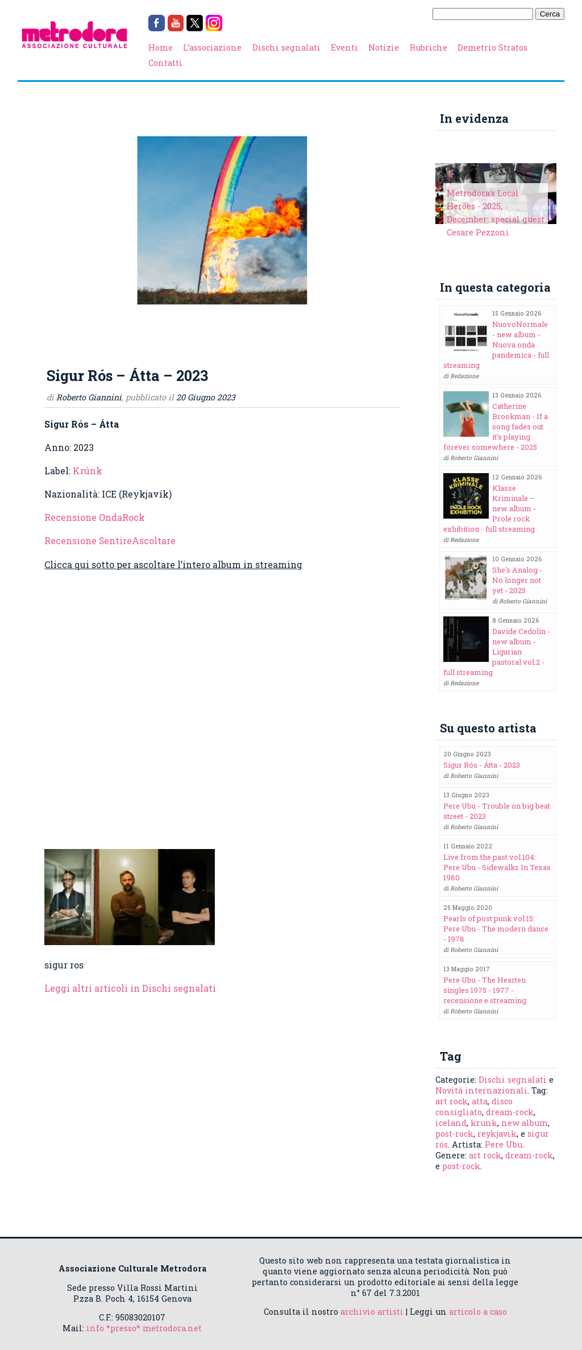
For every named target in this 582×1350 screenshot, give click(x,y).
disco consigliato (474, 1106)
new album (524, 1122)
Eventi (344, 47)
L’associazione (212, 47)
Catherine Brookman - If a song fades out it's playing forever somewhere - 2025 (495, 426)
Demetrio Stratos (492, 47)
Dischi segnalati (286, 47)
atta (480, 1101)
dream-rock (510, 1112)
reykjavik (497, 1133)
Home (160, 47)
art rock (451, 1101)
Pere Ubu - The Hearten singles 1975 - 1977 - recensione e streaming (484, 990)
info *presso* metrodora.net (144, 1328)
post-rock (454, 1133)
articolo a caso (478, 1311)
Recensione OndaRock (94, 517)
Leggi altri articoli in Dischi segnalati (130, 988)
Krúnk (87, 471)
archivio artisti (372, 1311)
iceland (451, 1122)
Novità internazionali (481, 1090)
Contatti (165, 62)
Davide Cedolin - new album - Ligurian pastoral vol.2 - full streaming (496, 651)
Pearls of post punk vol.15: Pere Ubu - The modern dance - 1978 (495, 928)
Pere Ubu (503, 1144)
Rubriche (428, 47)
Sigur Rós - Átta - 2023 (481, 765)
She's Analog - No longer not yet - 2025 (517, 580)
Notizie (383, 47)
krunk (484, 1122)
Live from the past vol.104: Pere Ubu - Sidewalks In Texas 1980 (497, 867)
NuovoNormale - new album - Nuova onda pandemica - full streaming (496, 344)
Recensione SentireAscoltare (110, 540)
